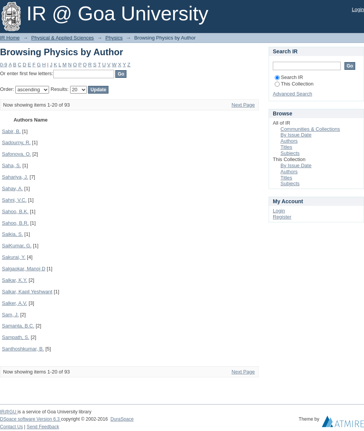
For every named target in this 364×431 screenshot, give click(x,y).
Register (282, 217)
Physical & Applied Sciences (62, 38)
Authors (289, 141)
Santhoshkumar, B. (23, 349)
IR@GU (9, 412)
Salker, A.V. (14, 303)
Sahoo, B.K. (15, 211)
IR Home (10, 38)
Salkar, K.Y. (14, 280)
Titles (286, 147)
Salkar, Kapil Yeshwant (27, 291)
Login (358, 9)
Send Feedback (43, 426)
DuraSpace (121, 419)
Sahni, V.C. (14, 200)
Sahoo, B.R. (15, 223)
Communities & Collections (310, 129)
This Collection (294, 84)
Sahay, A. (12, 188)
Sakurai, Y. (14, 257)
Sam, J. (10, 314)
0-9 (3, 64)
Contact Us (11, 426)
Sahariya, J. (15, 177)
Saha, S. (11, 165)
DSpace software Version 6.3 (30, 419)
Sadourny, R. (16, 142)
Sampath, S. (16, 337)
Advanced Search (292, 94)
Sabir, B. (11, 131)
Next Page (243, 105)
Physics (114, 38)
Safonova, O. (16, 154)
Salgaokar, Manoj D (23, 268)
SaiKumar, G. (16, 245)
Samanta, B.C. (18, 326)
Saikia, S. (12, 234)
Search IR (289, 77)
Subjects (290, 153)
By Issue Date (296, 135)
